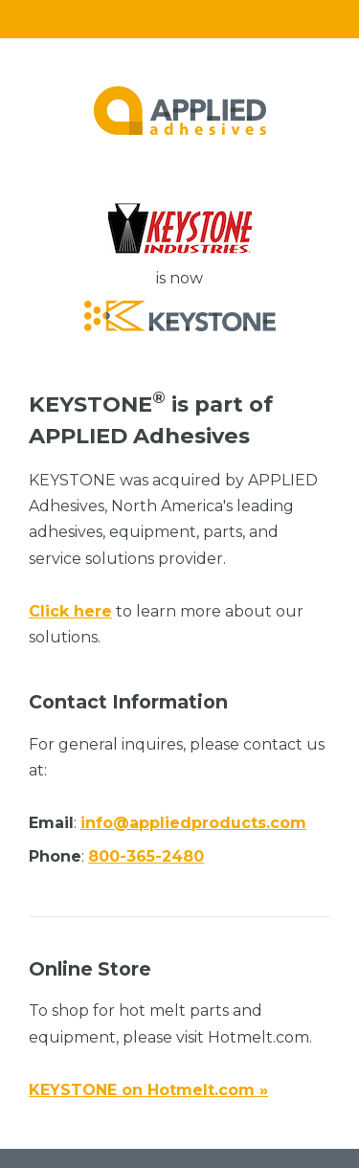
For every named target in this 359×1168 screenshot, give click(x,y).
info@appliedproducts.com (193, 823)
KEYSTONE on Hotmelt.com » (148, 1090)
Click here (70, 611)
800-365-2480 (146, 856)
